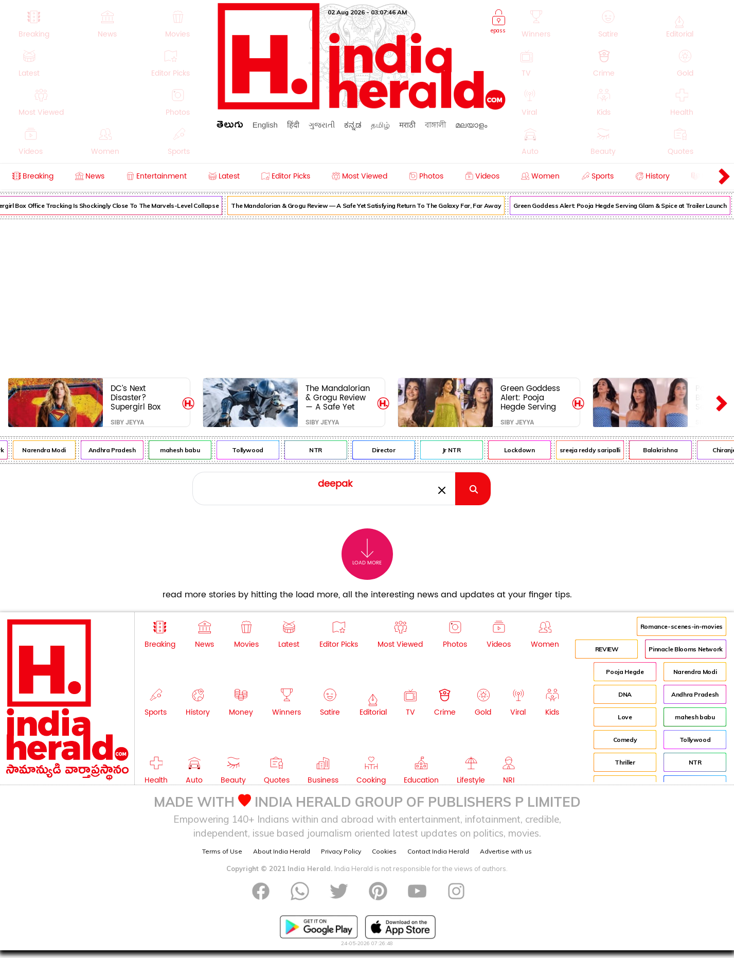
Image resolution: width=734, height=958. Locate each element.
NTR (324, 450)
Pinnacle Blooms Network (686, 649)
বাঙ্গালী (435, 124)
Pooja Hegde (624, 672)
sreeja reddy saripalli (598, 450)
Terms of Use (222, 851)
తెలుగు (230, 126)
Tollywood (256, 450)
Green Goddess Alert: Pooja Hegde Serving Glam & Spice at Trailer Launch (531, 397)
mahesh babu (188, 450)
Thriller (625, 762)
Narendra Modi (52, 450)
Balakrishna (669, 450)
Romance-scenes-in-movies (681, 626)
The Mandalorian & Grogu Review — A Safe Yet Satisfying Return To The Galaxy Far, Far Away (375, 205)
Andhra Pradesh (120, 450)
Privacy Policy (341, 851)
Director (392, 450)
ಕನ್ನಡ (353, 124)
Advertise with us (506, 851)
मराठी (407, 124)
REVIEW (606, 649)
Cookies (384, 851)
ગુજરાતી (322, 124)
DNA (625, 694)
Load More (367, 552)
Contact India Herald (438, 851)
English (265, 124)
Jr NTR (460, 450)
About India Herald (281, 851)
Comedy (625, 739)
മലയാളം (471, 124)
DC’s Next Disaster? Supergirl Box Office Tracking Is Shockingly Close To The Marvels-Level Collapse (144, 397)
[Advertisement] (367, 296)
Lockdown (527, 450)
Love (625, 717)
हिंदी (293, 124)
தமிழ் (380, 124)
